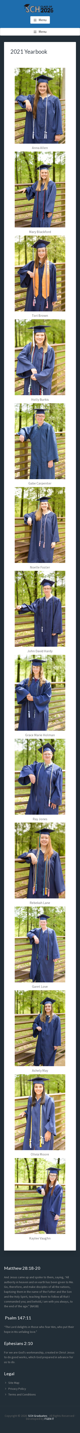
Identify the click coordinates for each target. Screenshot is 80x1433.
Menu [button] (43, 20)
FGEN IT (49, 1419)
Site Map (13, 1383)
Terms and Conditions (22, 1394)
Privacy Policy (17, 1389)
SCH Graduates (37, 1416)
